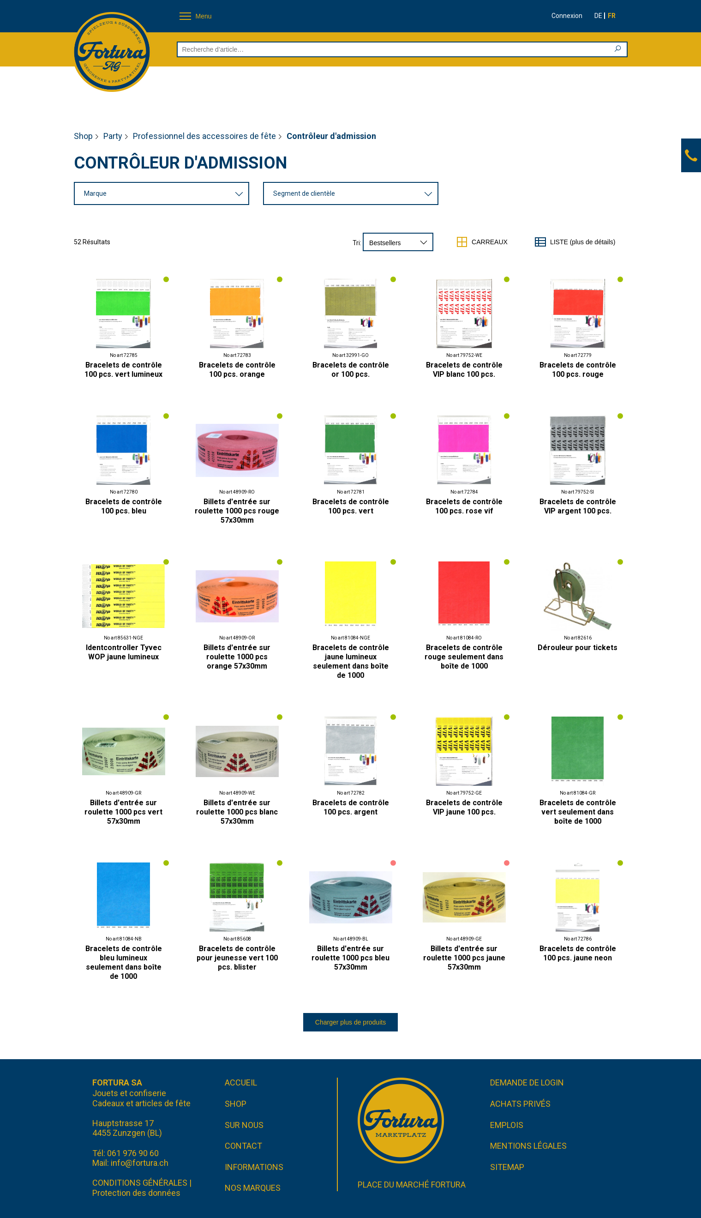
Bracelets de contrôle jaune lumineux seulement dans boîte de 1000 (350, 661)
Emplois (506, 1125)
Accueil (241, 1082)
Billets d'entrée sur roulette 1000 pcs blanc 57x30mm (237, 812)
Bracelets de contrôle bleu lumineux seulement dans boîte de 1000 (123, 962)
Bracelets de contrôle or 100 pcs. (350, 370)
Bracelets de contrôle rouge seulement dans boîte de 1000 (464, 656)
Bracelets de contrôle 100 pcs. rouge (577, 370)
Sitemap (507, 1167)
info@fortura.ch (139, 1163)
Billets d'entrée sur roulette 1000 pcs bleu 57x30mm (350, 957)
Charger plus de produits (350, 1022)
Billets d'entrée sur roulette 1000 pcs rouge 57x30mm (237, 511)
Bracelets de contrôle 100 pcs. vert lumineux (123, 370)
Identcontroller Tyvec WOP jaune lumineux (124, 652)
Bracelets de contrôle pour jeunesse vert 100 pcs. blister (237, 957)
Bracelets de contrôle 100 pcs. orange (237, 370)
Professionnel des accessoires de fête (204, 136)
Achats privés (520, 1104)
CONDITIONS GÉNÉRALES (139, 1183)
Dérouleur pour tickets (577, 647)
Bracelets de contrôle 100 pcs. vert (350, 506)
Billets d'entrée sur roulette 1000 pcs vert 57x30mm (123, 812)
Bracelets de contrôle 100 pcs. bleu (123, 506)
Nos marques (253, 1188)
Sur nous (244, 1125)
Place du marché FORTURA (412, 1184)
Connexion (566, 15)
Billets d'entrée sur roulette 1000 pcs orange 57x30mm (237, 656)
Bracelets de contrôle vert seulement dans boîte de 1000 (577, 812)
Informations (254, 1167)
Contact (243, 1146)
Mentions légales (528, 1146)
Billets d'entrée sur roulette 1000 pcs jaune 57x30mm (464, 957)
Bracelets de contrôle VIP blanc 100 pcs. (464, 370)
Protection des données (136, 1193)
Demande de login (527, 1082)
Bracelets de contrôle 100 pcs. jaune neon (577, 953)
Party (112, 136)
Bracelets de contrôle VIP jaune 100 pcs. (464, 807)
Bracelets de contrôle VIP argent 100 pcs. (577, 506)
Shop (83, 136)
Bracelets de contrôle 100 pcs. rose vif (464, 506)
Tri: (357, 243)
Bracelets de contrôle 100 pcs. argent (350, 807)
